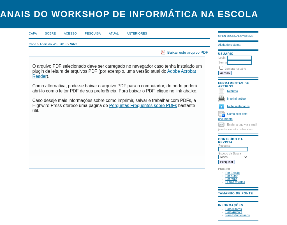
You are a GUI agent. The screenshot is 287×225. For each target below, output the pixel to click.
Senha (222, 62)
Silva (73, 44)
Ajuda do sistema (229, 44)
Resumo (232, 90)
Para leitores (233, 209)
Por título (231, 179)
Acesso (70, 33)
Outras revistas (235, 182)
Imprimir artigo (236, 98)
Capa (33, 33)
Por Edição (232, 172)
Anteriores (137, 33)
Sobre (50, 33)
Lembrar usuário (235, 68)
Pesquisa (233, 147)
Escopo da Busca (233, 155)
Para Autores (233, 212)
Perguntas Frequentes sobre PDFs (143, 105)
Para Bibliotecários (237, 215)
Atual (114, 33)
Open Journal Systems (235, 35)
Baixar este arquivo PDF (187, 52)
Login (221, 57)
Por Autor (231, 176)
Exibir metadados (238, 106)
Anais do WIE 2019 (53, 44)
